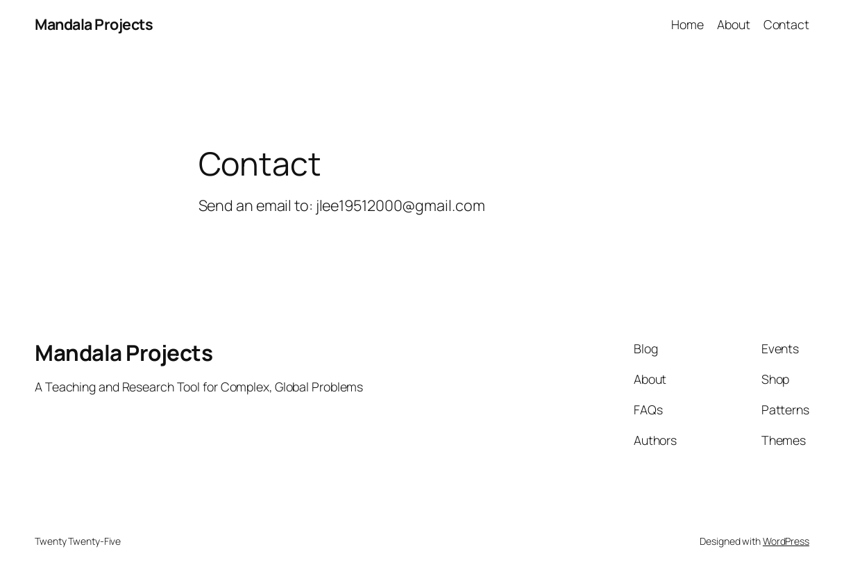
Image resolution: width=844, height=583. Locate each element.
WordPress (786, 541)
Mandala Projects (94, 24)
